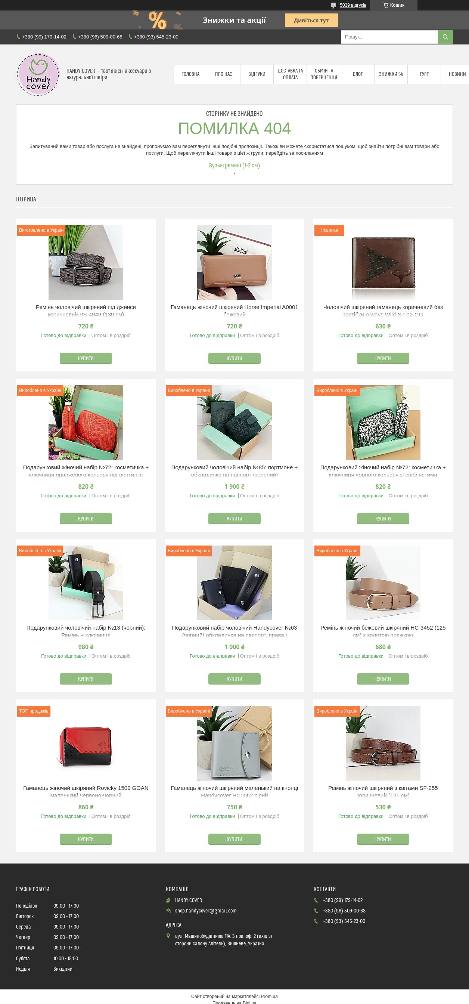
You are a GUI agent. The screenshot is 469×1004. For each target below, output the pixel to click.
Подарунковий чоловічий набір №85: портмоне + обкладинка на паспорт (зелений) (234, 471)
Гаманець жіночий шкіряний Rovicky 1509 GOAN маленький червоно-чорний (86, 791)
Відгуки (256, 74)
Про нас (223, 74)
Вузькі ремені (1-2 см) (234, 165)
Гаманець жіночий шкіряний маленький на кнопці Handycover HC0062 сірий (234, 791)
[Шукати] (445, 37)
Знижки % (391, 74)
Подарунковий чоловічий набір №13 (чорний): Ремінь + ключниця (86, 631)
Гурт (424, 74)
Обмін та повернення (324, 74)
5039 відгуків (353, 5)
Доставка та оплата (290, 74)
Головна (190, 74)
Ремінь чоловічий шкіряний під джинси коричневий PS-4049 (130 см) (86, 311)
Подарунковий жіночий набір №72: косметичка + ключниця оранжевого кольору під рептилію (86, 471)
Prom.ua (269, 996)
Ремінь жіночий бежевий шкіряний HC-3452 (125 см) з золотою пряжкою (383, 631)
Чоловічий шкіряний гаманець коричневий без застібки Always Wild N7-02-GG (383, 311)
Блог (358, 74)
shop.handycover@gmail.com (206, 911)
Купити (86, 359)
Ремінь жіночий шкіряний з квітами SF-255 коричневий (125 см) (383, 791)
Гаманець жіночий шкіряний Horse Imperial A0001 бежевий (234, 311)
